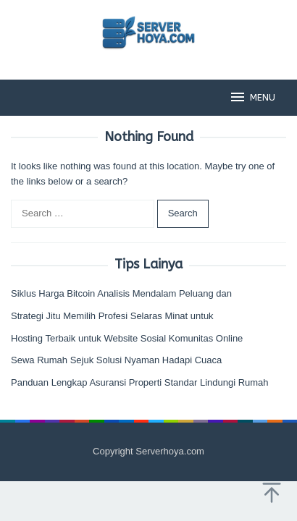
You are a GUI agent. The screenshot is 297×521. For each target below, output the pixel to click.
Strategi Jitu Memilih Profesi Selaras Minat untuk (112, 315)
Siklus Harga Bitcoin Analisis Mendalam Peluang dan (121, 293)
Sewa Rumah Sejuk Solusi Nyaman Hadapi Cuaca (116, 360)
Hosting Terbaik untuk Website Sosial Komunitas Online (127, 338)
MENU (252, 97)
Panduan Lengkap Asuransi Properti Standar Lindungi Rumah (140, 382)
